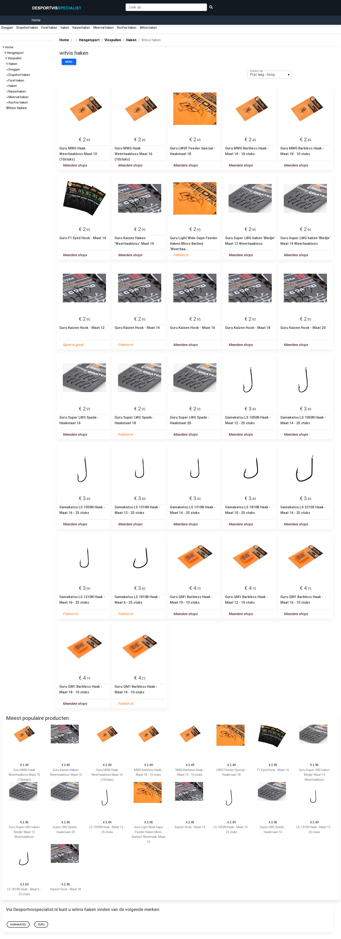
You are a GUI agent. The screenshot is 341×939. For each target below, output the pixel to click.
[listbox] (269, 75)
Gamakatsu (18, 924)
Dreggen (7, 27)
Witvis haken (148, 27)
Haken (14, 64)
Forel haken (49, 27)
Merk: (69, 61)
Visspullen (15, 58)
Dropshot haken (27, 27)
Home (36, 20)
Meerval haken (103, 27)
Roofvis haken (127, 27)
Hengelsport (16, 53)
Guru (41, 924)
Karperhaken (81, 27)
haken (64, 27)
